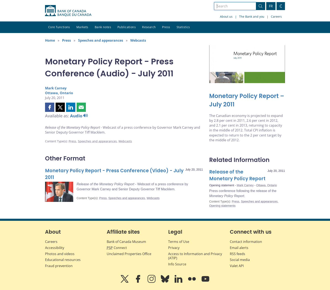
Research (149, 27)
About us (226, 17)
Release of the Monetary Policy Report (237, 175)
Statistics (183, 27)
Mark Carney (56, 88)
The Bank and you (251, 17)
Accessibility (54, 247)
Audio (79, 116)
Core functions (59, 27)
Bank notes (103, 27)
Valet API (237, 266)
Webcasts (138, 40)
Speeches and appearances (100, 40)
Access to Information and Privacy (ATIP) (195, 256)
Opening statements (222, 205)
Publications (126, 27)
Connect (117, 247)
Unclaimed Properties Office (129, 254)
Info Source (177, 264)
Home (50, 40)
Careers (276, 17)
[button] (49, 107)
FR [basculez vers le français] (271, 6)
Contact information (246, 241)
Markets (82, 27)
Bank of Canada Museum (126, 241)
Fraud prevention (59, 266)
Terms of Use (178, 241)
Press (166, 27)
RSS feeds (237, 254)
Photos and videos (60, 254)
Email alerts (239, 247)
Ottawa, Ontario (59, 93)
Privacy (174, 247)
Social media (240, 259)
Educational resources (63, 259)
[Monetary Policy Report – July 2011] (247, 100)
